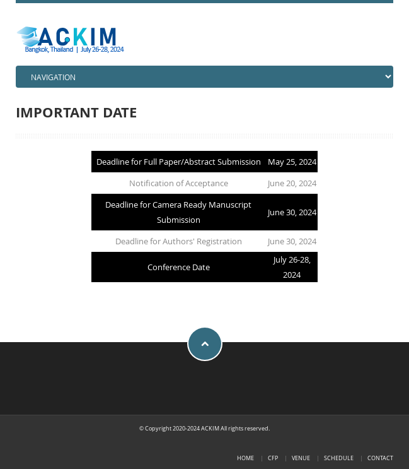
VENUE (301, 458)
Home (245, 458)
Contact (380, 458)
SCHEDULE (339, 458)
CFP (273, 458)
